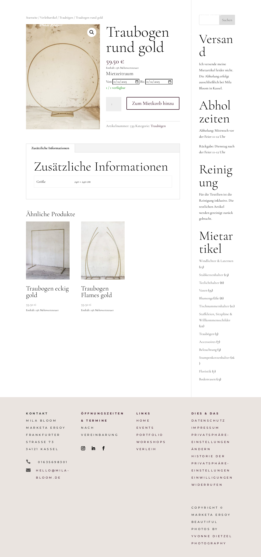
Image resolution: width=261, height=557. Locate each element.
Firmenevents (154, 15)
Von (109, 81)
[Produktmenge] (113, 104)
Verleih (212, 34)
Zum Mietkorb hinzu (153, 103)
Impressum (205, 427)
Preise (184, 15)
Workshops (184, 34)
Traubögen (158, 126)
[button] (91, 32)
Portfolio (209, 15)
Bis (142, 81)
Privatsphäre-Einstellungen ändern (210, 442)
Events (145, 427)
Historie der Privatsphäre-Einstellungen (210, 463)
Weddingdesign (114, 15)
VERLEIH (146, 449)
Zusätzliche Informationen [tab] (50, 148)
